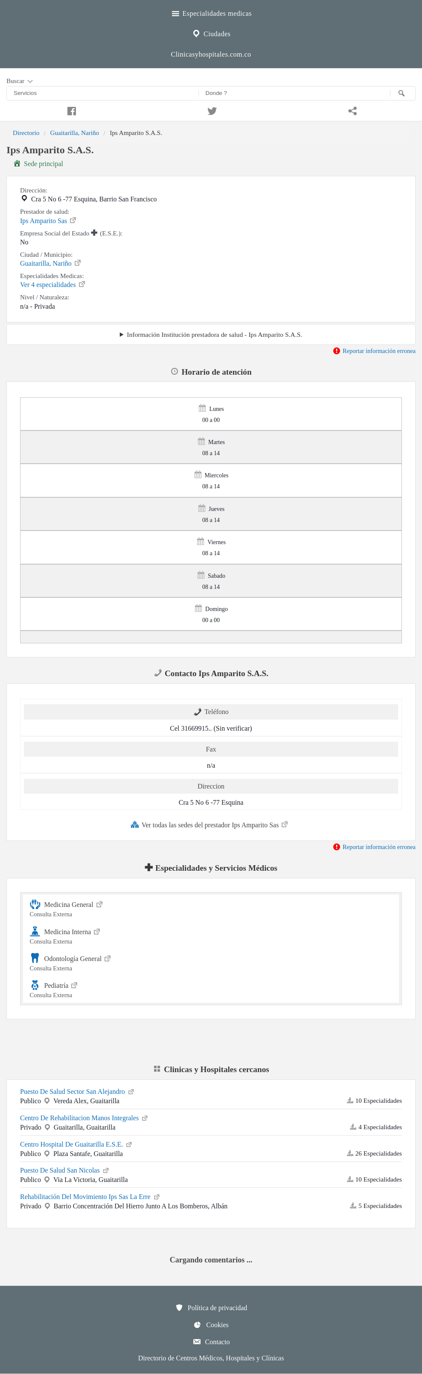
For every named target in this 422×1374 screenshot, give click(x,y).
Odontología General (211, 962)
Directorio (26, 132)
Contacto (211, 1341)
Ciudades (210, 32)
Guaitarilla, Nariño (74, 132)
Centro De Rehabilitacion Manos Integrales (84, 1117)
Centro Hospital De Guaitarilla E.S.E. (76, 1143)
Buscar (20, 81)
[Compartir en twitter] (211, 110)
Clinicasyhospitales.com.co (211, 54)
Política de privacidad (211, 1307)
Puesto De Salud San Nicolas (65, 1169)
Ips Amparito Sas (48, 220)
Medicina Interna (211, 935)
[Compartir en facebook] (70, 110)
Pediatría (211, 989)
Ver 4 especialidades (53, 284)
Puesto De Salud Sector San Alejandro (77, 1091)
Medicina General (211, 908)
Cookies (210, 1324)
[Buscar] (402, 93)
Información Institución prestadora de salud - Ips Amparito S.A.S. (214, 334)
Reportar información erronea (374, 351)
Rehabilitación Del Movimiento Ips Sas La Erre (90, 1196)
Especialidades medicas (211, 12)
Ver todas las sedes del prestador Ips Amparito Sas (210, 824)
